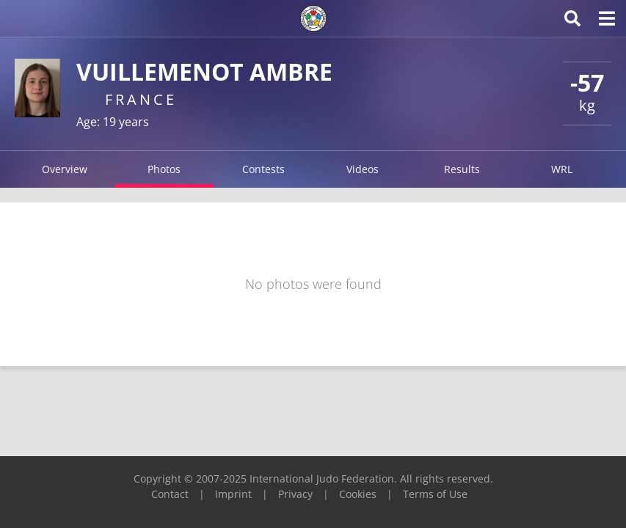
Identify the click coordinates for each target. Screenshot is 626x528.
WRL (561, 169)
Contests (263, 169)
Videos (362, 169)
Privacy (295, 494)
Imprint (233, 494)
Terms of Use (435, 494)
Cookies (357, 494)
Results (462, 169)
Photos (164, 169)
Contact (170, 494)
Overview (64, 169)
